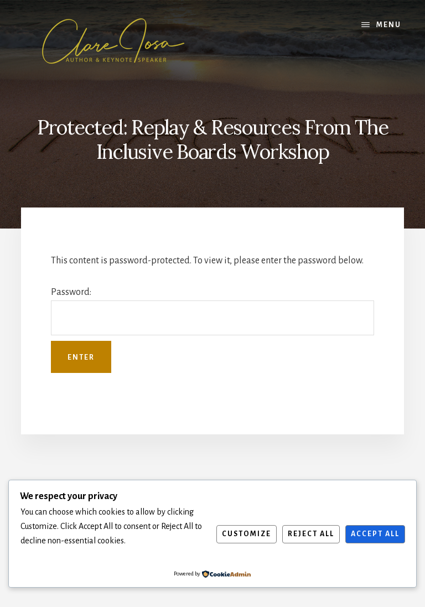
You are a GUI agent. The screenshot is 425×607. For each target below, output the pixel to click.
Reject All (311, 534)
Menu (388, 25)
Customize (246, 534)
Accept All (375, 534)
